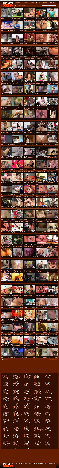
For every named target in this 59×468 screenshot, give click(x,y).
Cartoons (25, 389)
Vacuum (35, 444)
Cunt (24, 394)
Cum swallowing (5, 394)
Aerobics (35, 374)
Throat (14, 441)
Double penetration (27, 398)
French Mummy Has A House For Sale (41, 7)
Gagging (25, 406)
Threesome (4, 441)
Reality (3, 428)
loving (5, 132)
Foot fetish (47, 404)
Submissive (36, 437)
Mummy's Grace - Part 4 (39, 146)
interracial (30, 295)
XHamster (22, 30)
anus (17, 107)
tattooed (48, 44)
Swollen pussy (47, 438)
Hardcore (4, 411)
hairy (53, 18)
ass (2, 182)
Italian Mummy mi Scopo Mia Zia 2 (28, 296)
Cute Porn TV (32, 3)
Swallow (4, 438)
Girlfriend (4, 408)
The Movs (38, 2)
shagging (52, 232)
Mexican (25, 418)
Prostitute (46, 426)
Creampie (36, 392)
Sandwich (15, 429)
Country (14, 392)
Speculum (15, 435)
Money (35, 419)
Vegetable (4, 445)
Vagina (46, 444)
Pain (3, 422)
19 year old (15, 374)
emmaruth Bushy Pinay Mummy (51, 7)
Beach (25, 381)
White (14, 448)
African (46, 374)
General (35, 407)
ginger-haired (18, 132)
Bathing (46, 379)
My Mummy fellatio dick (39, 58)
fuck (53, 132)
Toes (3, 442)
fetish (54, 257)
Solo (45, 434)
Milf (34, 418)
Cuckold (3, 393)
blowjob (38, 94)
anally (50, 94)
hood (28, 182)
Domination (47, 397)
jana (14, 18)
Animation (46, 375)
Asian (35, 376)
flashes (20, 270)
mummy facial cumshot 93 (50, 171)
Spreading (46, 435)
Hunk (3, 413)
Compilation (36, 391)
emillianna (41, 257)
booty (41, 182)
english (53, 107)
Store (3, 437)
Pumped (14, 427)
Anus (14, 376)
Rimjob (35, 428)
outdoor (31, 132)
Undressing (26, 444)
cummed (32, 157)
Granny (46, 408)
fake (5, 182)
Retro (25, 428)
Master (46, 416)
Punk (24, 427)
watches (6, 207)
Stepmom (25, 436)
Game (35, 406)
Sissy (14, 431)
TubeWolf (22, 357)
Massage (36, 416)
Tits (45, 441)
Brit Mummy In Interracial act (28, 284)
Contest (46, 391)
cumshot (49, 182)
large (41, 270)
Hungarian (47, 412)
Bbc (3, 381)
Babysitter (25, 378)
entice (52, 132)
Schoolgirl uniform (37, 429)
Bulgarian (15, 386)
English (35, 399)
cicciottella (53, 295)
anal (16, 107)
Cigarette (36, 390)
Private (25, 426)
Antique (3, 376)
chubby (19, 69)
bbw (37, 345)
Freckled (14, 405)
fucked (54, 94)
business (49, 157)
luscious (18, 18)
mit (29, 107)
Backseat (36, 378)
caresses (16, 232)
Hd (24, 411)
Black (3, 383)
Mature (14, 418)
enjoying (3, 132)
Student (25, 437)
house (39, 18)
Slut (3, 433)
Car (13, 389)
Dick (45, 396)
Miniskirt (46, 418)
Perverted (4, 423)
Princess (4, 426)
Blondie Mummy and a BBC (27, 271)
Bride (14, 385)
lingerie (16, 18)
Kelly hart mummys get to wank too (52, 334)
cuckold (53, 69)
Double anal (15, 398)
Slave (46, 431)
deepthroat (15, 182)
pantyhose (55, 157)
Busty (46, 386)
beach (16, 270)
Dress (3, 399)
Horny (25, 412)
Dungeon (14, 399)
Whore (25, 448)
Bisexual (35, 382)
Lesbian (14, 415)
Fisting (46, 403)
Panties (14, 422)
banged (26, 157)
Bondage (4, 384)
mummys (52, 345)
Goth (35, 408)
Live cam (46, 415)
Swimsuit (25, 438)
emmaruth (51, 18)
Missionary (4, 419)
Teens (46, 440)
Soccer (3, 434)
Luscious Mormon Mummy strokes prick (6, 133)
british (15, 69)
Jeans (3, 414)
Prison (14, 426)
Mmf (14, 419)
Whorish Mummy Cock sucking (40, 83)
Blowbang (36, 383)
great (53, 207)
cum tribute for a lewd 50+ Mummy (17, 246)
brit (28, 295)
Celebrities (4, 390)
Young (46, 448)
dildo (3, 182)
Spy (3, 436)
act (25, 295)
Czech (3, 396)
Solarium (35, 434)
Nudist (35, 420)
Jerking (25, 414)
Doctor (25, 397)
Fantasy (25, 401)
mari (19, 157)
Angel (35, 375)
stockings (9, 232)
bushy (49, 18)
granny (20, 232)
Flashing (14, 404)
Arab (24, 376)
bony (5, 345)
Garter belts (15, 407)
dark (41, 207)
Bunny (25, 386)
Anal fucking (26, 375)
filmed (31, 69)
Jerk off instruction (16, 414)
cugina (56, 295)
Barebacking (36, 379)
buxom (17, 69)
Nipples (14, 420)
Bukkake (4, 386)
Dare (24, 396)
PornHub (11, 30)
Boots (25, 384)
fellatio (40, 69)
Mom (24, 419)
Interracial (36, 413)
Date (24, 5)
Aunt (45, 377)
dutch (40, 232)
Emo (24, 399)
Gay (24, 407)
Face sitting (4, 401)
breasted (39, 107)
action (14, 232)
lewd (16, 257)
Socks (14, 434)
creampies (17, 157)
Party (46, 422)
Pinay (25, 423)
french (37, 18)
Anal (14, 375)
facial (51, 182)
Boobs (14, 384)
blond (15, 207)
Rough (46, 428)
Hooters (14, 412)
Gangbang (47, 406)
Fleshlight (25, 404)
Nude (25, 420)
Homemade (4, 412)
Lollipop (3, 416)
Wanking (46, 445)
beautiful (38, 295)
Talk (3, 440)
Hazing (14, 411)
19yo (25, 69)
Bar (24, 379)
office (28, 345)
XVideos (34, 144)
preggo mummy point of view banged (52, 296)
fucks (27, 207)
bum (43, 182)
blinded (14, 132)
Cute (45, 394)
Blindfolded (15, 383)
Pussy (35, 427)
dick (38, 69)
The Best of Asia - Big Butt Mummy (40, 133)
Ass (45, 376)
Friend (35, 405)
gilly (7, 295)
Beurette (46, 381)
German (46, 407)
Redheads (15, 428)
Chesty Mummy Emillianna (39, 246)
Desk (35, 396)
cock (37, 69)
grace (37, 157)
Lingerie (35, 415)
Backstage (47, 378)
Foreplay (4, 405)
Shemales (46, 430)
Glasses (14, 408)
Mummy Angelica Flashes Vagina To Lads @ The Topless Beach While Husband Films (18, 260)
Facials (14, 401)
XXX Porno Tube (19, 3)
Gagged (14, 406)
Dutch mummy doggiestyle (39, 221)
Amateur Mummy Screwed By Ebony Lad (41, 271)
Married (25, 416)
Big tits (14, 382)
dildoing (5, 69)
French (25, 405)
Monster (46, 419)
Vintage (25, 445)
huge (29, 94)
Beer (35, 381)
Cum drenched (47, 393)
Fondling (35, 404)
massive (17, 345)
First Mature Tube (46, 3)
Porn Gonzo (25, 3)
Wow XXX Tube (32, 2)
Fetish (3, 403)
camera (26, 94)
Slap (35, 431)
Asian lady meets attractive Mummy (29, 133)
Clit (3, 391)
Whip (3, 448)
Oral (24, 421)
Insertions (25, 413)
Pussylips (46, 427)
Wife (35, 448)
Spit (24, 435)
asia (2, 320)
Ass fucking (15, 377)
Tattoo (25, 440)
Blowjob (46, 383)
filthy (18, 232)
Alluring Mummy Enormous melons (40, 296)
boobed (29, 270)
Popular (22, 5)
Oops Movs (18, 2)
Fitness (3, 404)
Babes (14, 378)
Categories (19, 5)
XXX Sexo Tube (26, 2)
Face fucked (47, 400)
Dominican (4, 398)
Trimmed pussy (5, 443)
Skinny (25, 431)
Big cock (4, 382)
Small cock (15, 433)
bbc (14, 94)
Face (35, 400)
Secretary (46, 429)
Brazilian (46, 384)
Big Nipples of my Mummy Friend (28, 246)
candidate (49, 132)
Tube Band (45, 2)
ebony (55, 69)
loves (53, 270)
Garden (3, 407)
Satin (24, 429)
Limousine (25, 415)
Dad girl (14, 396)
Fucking (46, 405)
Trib (45, 442)
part (38, 157)
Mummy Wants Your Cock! (27, 7)
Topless (25, 442)
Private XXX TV (18, 463)
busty (2, 69)
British (25, 385)
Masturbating (4, 418)
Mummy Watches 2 (3, 196)
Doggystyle (36, 397)
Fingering (25, 403)
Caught (46, 389)
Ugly (45, 443)
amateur (49, 69)
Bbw (14, 381)
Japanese (46, 413)
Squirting (14, 436)
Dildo (3, 397)
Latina (3, 415)
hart (48, 345)
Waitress (35, 445)
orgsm (7, 107)
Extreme (25, 400)
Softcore (25, 434)
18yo (49, 94)
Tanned (14, 440)
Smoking (35, 433)
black (51, 69)
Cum (24, 393)
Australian (4, 378)
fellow (30, 69)
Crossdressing (47, 392)
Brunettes (36, 385)
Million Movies (52, 2)
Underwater (15, 444)
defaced (8, 94)
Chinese (25, 390)
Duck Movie (52, 3)
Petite (14, 423)
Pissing (35, 423)
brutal (50, 257)
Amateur (4, 375)
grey (25, 132)
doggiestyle (38, 232)
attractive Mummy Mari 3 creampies (17, 146)
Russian (3, 429)
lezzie (2, 107)
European (4, 400)
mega (28, 107)
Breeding (4, 385)
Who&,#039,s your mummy (4, 108)
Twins (35, 443)
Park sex (36, 422)
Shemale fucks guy (38, 430)
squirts (30, 345)
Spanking (4, 435)
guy (30, 320)
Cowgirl (25, 392)
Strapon (14, 437)
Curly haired (36, 394)
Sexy (14, 430)
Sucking (46, 437)
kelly (50, 345)
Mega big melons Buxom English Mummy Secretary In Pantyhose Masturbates (17, 59)
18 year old (4, 374)
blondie (42, 295)
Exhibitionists (15, 400)
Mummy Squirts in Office (27, 334)
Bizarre (46, 382)
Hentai (35, 411)
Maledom (14, 416)
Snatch (46, 433)
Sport (35, 435)
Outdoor (46, 421)
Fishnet (35, 403)
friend (27, 257)
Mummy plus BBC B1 (15, 83)
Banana (3, 379)
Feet (45, 401)
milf (2, 18)
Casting (35, 389)
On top (14, 421)
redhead (6, 232)
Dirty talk (14, 397)
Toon (14, 442)
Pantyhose (26, 422)
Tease (35, 440)
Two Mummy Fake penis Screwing (40, 309)
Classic (46, 390)
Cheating (14, 390)
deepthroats (5, 94)
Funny (3, 406)
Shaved (25, 430)
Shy (3, 431)
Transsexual (36, 442)
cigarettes (18, 295)
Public (3, 427)
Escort (46, 399)
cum (14, 257)
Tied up (25, 441)
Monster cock (5, 420)
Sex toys (4, 430)
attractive (28, 69)
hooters (55, 207)
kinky (17, 182)
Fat (34, 401)
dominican (26, 182)
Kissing (35, 414)
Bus (35, 386)
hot (15, 257)
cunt (4, 257)
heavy (6, 69)
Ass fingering (5, 377)
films (18, 270)
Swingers (36, 438)
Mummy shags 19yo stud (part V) (28, 196)
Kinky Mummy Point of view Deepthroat (18, 171)
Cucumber (15, 393)
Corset (3, 392)
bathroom (3, 295)
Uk (3, 444)
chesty (30, 157)
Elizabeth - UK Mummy (39, 121)
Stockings (36, 436)
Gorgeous (25, 408)
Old (3, 421)
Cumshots (15, 394)
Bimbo (25, 382)
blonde (52, 94)
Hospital (35, 412)
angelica (15, 270)
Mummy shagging (49, 221)
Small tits (25, 433)
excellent (49, 207)
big (37, 107)
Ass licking (26, 377)
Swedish (14, 438)
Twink (25, 443)
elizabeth (38, 132)
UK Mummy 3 (2, 7)
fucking (40, 320)
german (55, 132)
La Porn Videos (39, 3)
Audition (35, 377)
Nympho (46, 420)
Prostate (35, 426)
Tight (35, 441)
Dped (35, 398)
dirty (27, 94)
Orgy (35, 421)
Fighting (14, 403)
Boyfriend (36, 384)
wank (54, 345)
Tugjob (14, 443)
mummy (4, 18)
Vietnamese (15, 445)
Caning (3, 389)
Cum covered (36, 393)
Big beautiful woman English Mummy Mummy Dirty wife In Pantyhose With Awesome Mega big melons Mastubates (52, 20)
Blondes (25, 383)
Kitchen (46, 414)
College (25, 391)
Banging (14, 379)
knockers (51, 270)
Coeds (14, 391)
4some (25, 374)
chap (27, 320)
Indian (14, 413)
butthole (16, 295)
